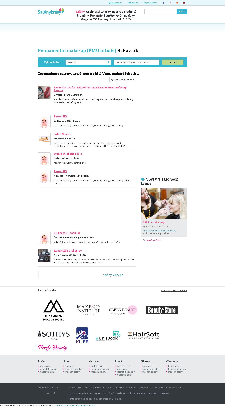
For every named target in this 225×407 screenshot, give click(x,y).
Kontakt (153, 393)
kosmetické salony (49, 368)
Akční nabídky (125, 15)
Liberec (145, 361)
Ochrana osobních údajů (102, 393)
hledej (173, 62)
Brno (66, 361)
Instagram (142, 393)
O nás (109, 387)
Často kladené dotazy (124, 387)
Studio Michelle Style (68, 153)
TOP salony (100, 19)
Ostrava (94, 361)
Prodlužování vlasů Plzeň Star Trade (159, 230)
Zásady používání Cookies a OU (165, 387)
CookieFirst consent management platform (74, 405)
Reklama (121, 393)
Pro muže (96, 15)
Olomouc (172, 361)
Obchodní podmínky (78, 393)
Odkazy (131, 393)
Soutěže (109, 15)
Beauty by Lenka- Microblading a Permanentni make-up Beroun (90, 89)
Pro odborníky (74, 387)
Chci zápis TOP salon (122, 79)
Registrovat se (150, 2)
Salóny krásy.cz (113, 275)
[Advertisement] (112, 35)
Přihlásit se (133, 2)
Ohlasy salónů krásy (94, 387)
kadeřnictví (45, 365)
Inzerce (120, 19)
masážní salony (47, 371)
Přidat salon (115, 2)
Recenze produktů (124, 11)
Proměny (83, 15)
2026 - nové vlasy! (154, 222)
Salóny (80, 11)
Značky (106, 11)
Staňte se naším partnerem (174, 290)
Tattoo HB (60, 116)
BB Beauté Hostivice (67, 233)
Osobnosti (93, 11)
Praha (42, 361)
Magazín (86, 19)
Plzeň (118, 361)
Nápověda (143, 387)
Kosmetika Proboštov (68, 250)
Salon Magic (62, 134)
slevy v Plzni (122, 365)
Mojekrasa (164, 393)
